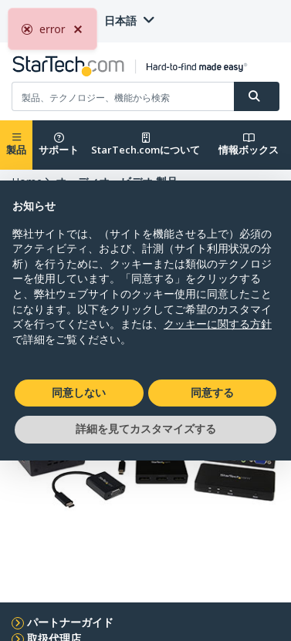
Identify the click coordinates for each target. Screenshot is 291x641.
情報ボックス (248, 145)
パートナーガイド (70, 622)
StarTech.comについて (145, 145)
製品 (16, 145)
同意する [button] (212, 392)
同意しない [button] (79, 392)
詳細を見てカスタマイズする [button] (146, 429)
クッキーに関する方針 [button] (218, 324)
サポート (59, 145)
